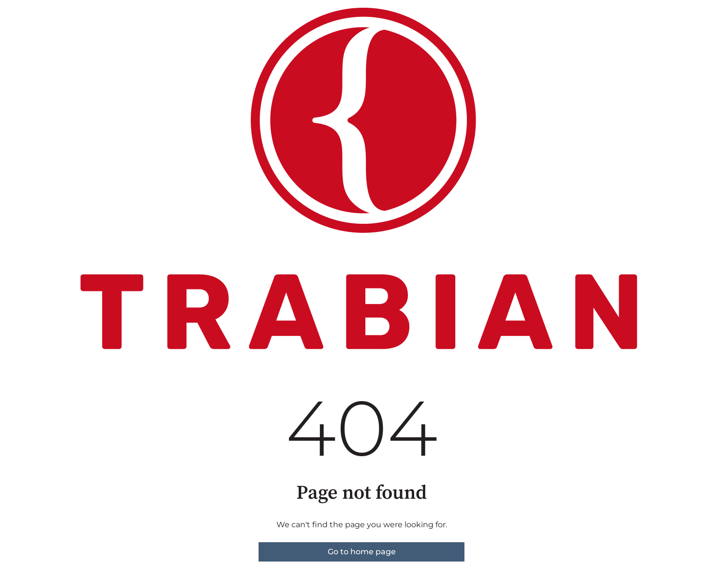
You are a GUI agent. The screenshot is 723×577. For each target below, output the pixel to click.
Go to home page (362, 551)
